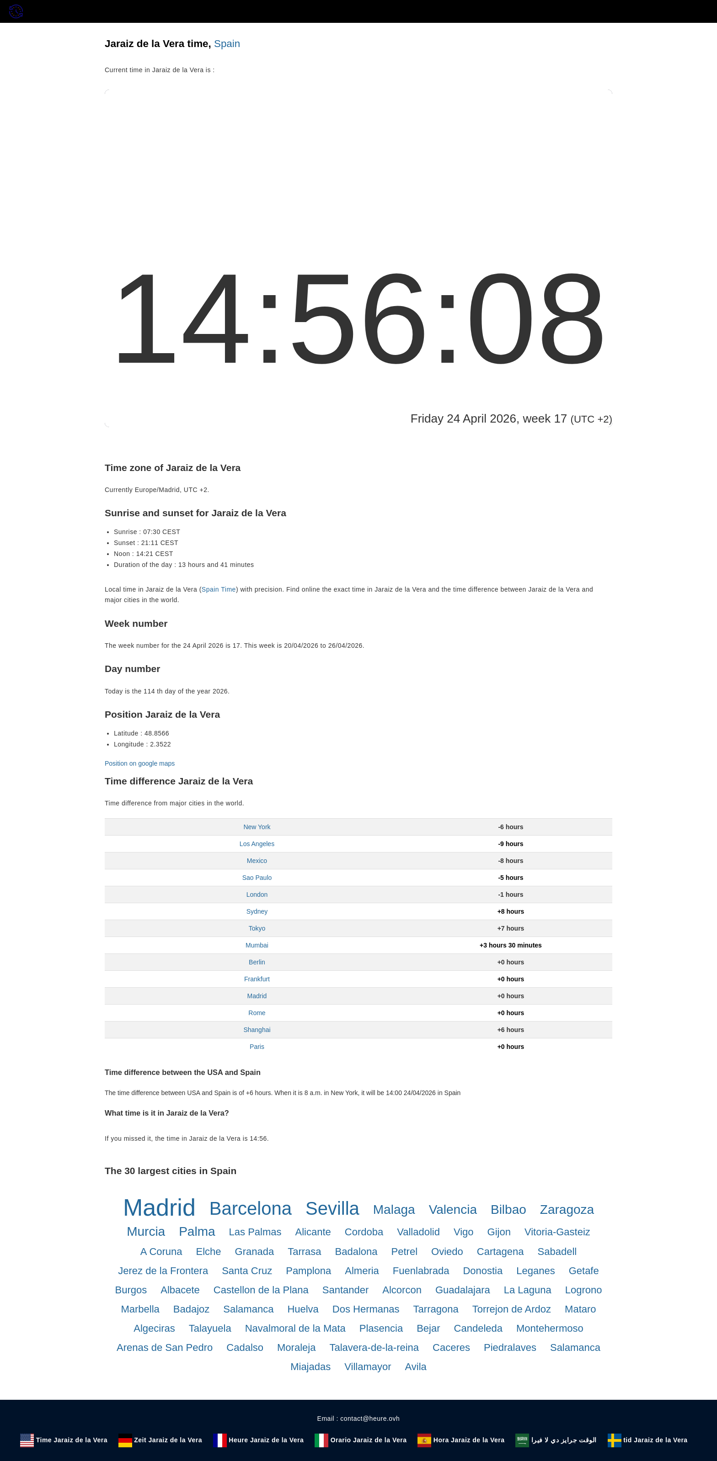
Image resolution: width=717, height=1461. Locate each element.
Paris (257, 1046)
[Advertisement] (358, 158)
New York (256, 827)
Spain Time (219, 589)
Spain (227, 43)
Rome (256, 1012)
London (257, 894)
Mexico (257, 860)
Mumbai (257, 945)
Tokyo (257, 928)
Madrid (257, 996)
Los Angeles (257, 843)
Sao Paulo (257, 877)
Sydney (257, 911)
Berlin (257, 962)
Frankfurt (257, 979)
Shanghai (256, 1029)
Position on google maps (140, 763)
